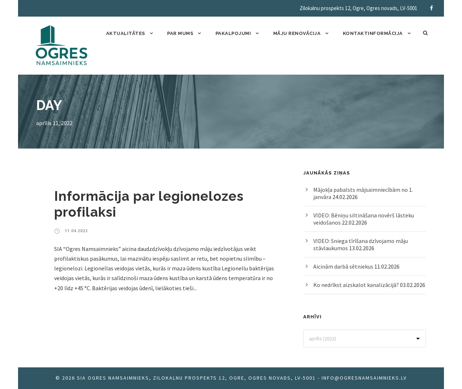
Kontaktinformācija (373, 33)
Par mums (180, 33)
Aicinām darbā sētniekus (343, 266)
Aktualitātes (125, 33)
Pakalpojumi (233, 33)
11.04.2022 (76, 230)
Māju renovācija (297, 33)
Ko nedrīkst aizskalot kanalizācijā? (356, 284)
